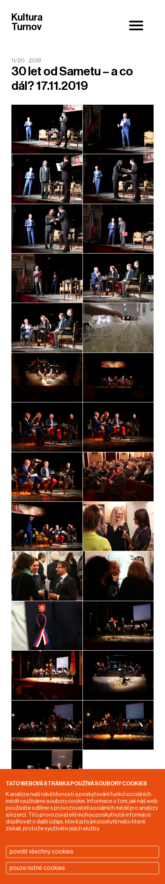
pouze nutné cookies (37, 868)
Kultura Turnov (27, 22)
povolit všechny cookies (41, 852)
